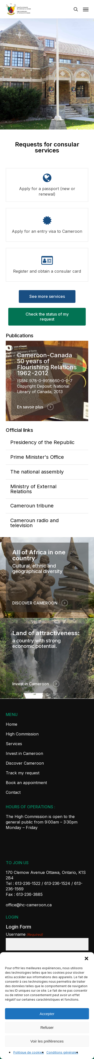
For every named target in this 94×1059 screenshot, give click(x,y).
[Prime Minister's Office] (47, 457)
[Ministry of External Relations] (47, 488)
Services (14, 743)
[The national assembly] (47, 472)
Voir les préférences (47, 1041)
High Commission (22, 733)
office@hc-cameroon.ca (29, 904)
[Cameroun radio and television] (47, 522)
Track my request (22, 772)
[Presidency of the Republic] (47, 442)
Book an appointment (26, 782)
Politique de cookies (28, 1052)
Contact (13, 792)
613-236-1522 (27, 883)
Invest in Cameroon (24, 753)
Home (11, 724)
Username (24, 934)
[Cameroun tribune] (47, 506)
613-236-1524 (57, 883)
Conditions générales (62, 1052)
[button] (86, 958)
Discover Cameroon (25, 763)
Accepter (47, 1014)
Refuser (47, 1027)
